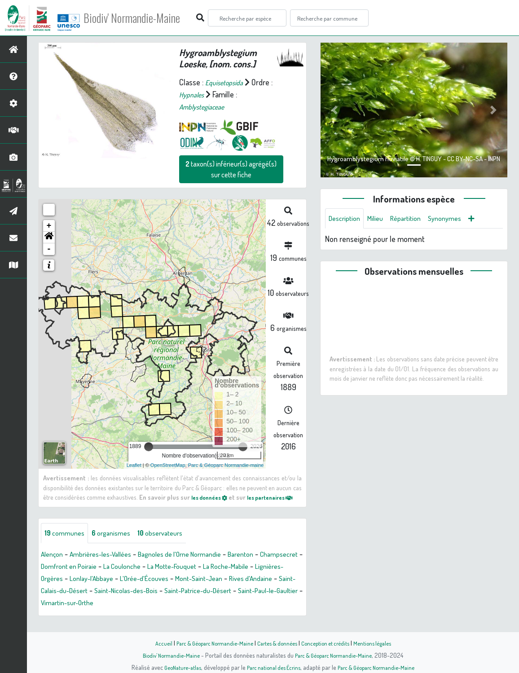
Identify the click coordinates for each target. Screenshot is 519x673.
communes (66, 544)
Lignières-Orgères (120, 589)
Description (347, 219)
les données (215, 497)
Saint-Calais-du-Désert (174, 602)
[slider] (148, 446)
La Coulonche (183, 577)
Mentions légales (382, 643)
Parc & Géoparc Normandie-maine (226, 465)
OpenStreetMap (167, 465)
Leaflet (134, 465)
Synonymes (457, 219)
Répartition (414, 219)
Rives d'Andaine (107, 602)
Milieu (381, 219)
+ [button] (49, 225)
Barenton (269, 565)
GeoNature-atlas (175, 667)
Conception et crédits (330, 643)
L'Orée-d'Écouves (240, 589)
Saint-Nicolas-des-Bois (254, 602)
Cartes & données (277, 643)
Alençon (53, 565)
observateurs (172, 544)
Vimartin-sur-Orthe (230, 614)
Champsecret (62, 577)
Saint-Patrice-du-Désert (79, 614)
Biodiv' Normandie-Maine (147, 18)
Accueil (152, 643)
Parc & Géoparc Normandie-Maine (208, 643)
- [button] (49, 249)
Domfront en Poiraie (123, 577)
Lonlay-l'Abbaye (180, 589)
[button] (49, 237)
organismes (118, 544)
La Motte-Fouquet (239, 577)
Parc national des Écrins (272, 667)
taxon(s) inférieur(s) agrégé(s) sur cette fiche (231, 169)
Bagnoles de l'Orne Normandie (199, 565)
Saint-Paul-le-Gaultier (158, 614)
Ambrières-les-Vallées (109, 565)
